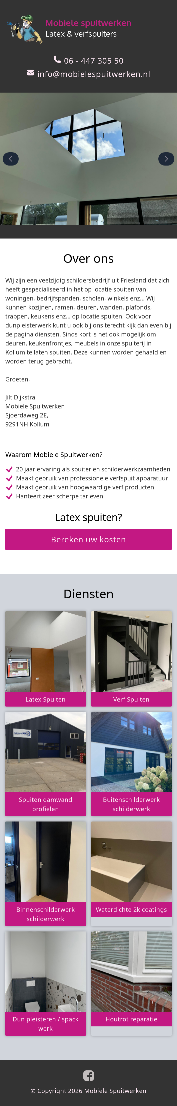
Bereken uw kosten (88, 539)
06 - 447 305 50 (94, 60)
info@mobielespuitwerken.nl (93, 74)
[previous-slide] (11, 159)
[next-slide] (166, 159)
